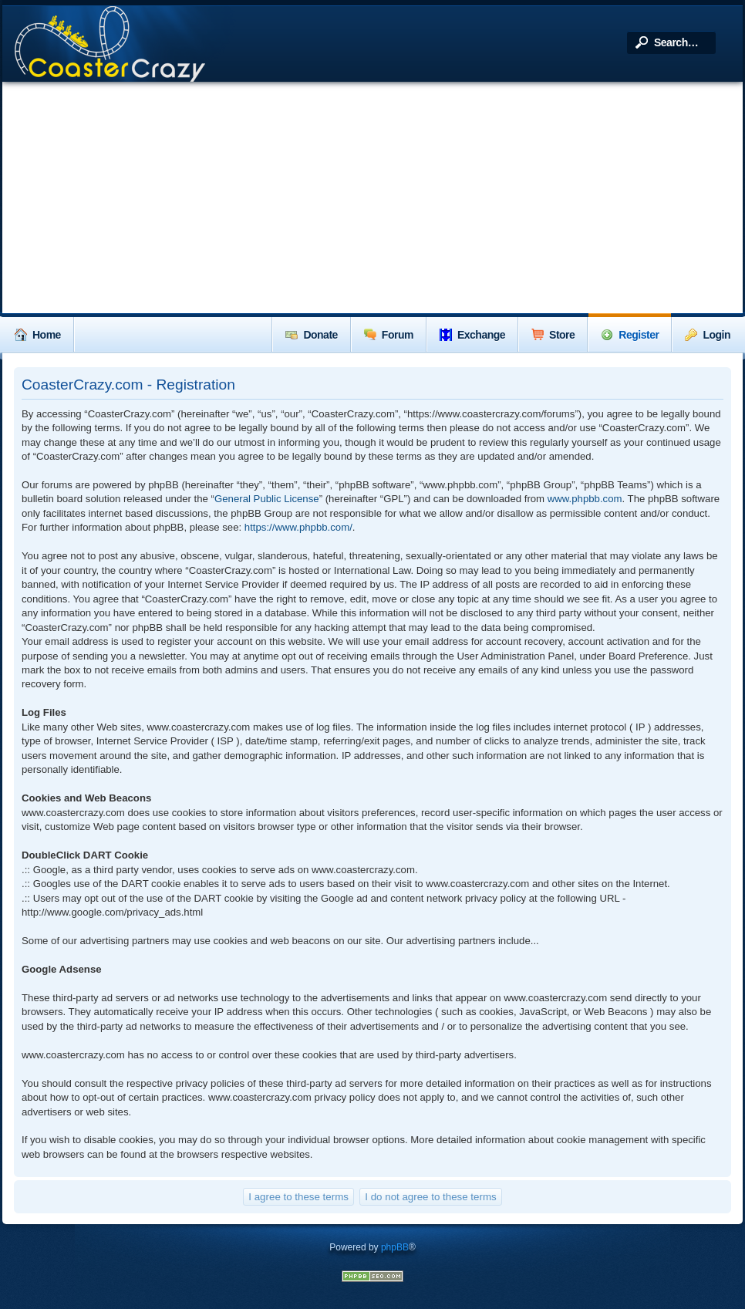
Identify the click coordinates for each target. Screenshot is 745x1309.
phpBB (395, 1247)
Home (38, 335)
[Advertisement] (372, 197)
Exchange (472, 335)
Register (630, 335)
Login (707, 335)
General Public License (266, 498)
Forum (388, 335)
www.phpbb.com (585, 498)
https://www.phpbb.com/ (298, 527)
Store (553, 335)
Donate (311, 335)
